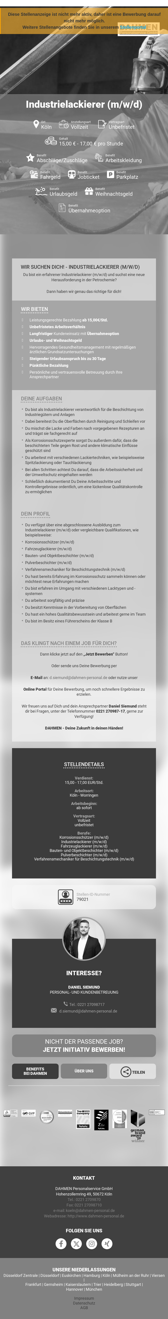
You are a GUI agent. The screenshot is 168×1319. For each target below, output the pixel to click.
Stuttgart (133, 1284)
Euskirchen (71, 1275)
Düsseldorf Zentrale (21, 1275)
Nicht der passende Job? (84, 1046)
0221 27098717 (91, 1004)
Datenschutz (84, 1303)
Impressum (84, 1298)
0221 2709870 (88, 1199)
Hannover (74, 1289)
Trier (97, 1284)
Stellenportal (133, 27)
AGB (84, 1307)
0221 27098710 (88, 1205)
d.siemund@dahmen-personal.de (78, 677)
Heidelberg (113, 1284)
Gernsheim (53, 1284)
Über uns (84, 1071)
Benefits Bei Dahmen (35, 1071)
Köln (106, 1275)
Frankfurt (33, 1284)
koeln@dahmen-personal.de (90, 1210)
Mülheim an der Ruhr (131, 1275)
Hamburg (92, 1275)
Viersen (158, 1275)
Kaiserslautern (78, 1284)
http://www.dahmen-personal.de (96, 1216)
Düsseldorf (49, 1275)
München (94, 1289)
